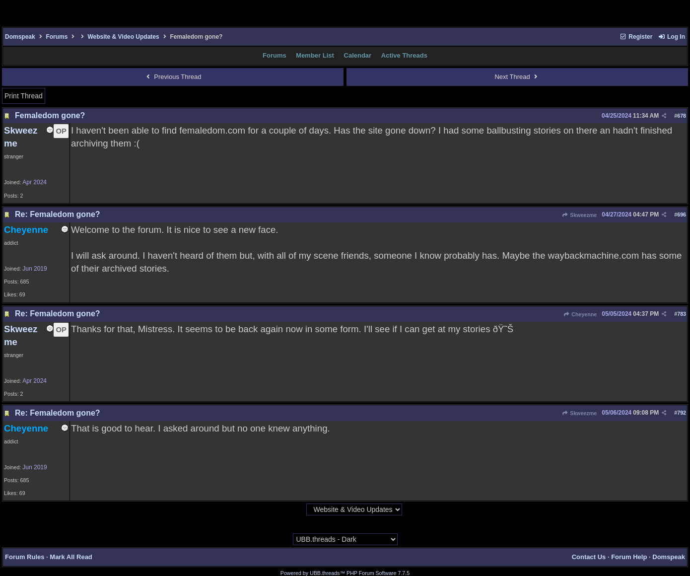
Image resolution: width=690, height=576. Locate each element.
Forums (57, 36)
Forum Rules (24, 557)
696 (681, 214)
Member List (315, 55)
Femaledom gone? (50, 115)
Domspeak (20, 36)
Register (636, 36)
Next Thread (517, 76)
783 (681, 314)
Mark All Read (71, 557)
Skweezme (579, 215)
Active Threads (404, 55)
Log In (671, 36)
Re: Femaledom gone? (57, 214)
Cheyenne (580, 314)
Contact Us (589, 557)
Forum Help (629, 557)
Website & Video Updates (123, 36)
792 (681, 413)
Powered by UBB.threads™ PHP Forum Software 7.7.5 (345, 573)
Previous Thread (172, 76)
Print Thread (23, 96)
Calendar (358, 55)
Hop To (296, 510)
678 (681, 116)
